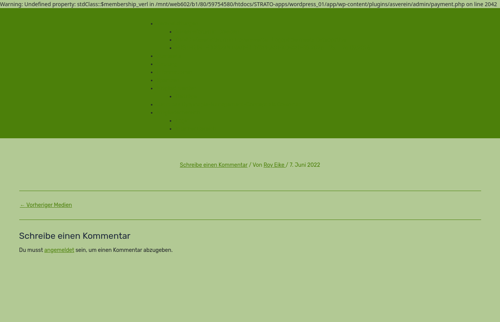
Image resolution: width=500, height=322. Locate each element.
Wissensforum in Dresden (207, 32)
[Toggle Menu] (141, 14)
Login (182, 120)
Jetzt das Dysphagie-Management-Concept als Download (229, 104)
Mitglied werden (176, 88)
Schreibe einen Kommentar (213, 165)
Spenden (168, 80)
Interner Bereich (196, 129)
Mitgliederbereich (178, 112)
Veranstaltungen (178, 23)
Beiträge (186, 96)
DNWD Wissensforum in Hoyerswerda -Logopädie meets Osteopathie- (262, 40)
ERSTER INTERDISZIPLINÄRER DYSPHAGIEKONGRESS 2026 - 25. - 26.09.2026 (273, 48)
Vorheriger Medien (46, 205)
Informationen (174, 72)
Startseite (169, 56)
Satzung (167, 64)
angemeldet (59, 250)
